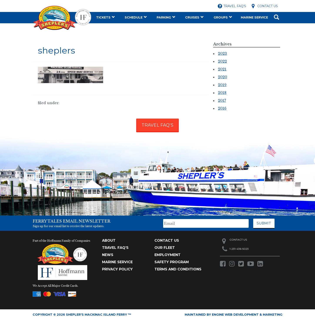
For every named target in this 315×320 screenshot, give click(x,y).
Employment (167, 255)
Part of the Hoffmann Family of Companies (61, 240)
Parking (164, 17)
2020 (222, 77)
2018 (222, 92)
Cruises (192, 17)
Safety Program (171, 262)
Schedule (133, 17)
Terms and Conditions (177, 269)
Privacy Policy (117, 269)
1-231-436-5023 (239, 248)
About (109, 240)
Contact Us (267, 6)
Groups (221, 17)
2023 (222, 53)
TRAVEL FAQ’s (115, 248)
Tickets (103, 17)
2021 (222, 69)
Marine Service (254, 17)
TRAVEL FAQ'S (157, 125)
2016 (222, 108)
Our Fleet (164, 248)
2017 (222, 100)
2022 (222, 61)
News (107, 255)
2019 (222, 85)
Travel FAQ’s (234, 6)
